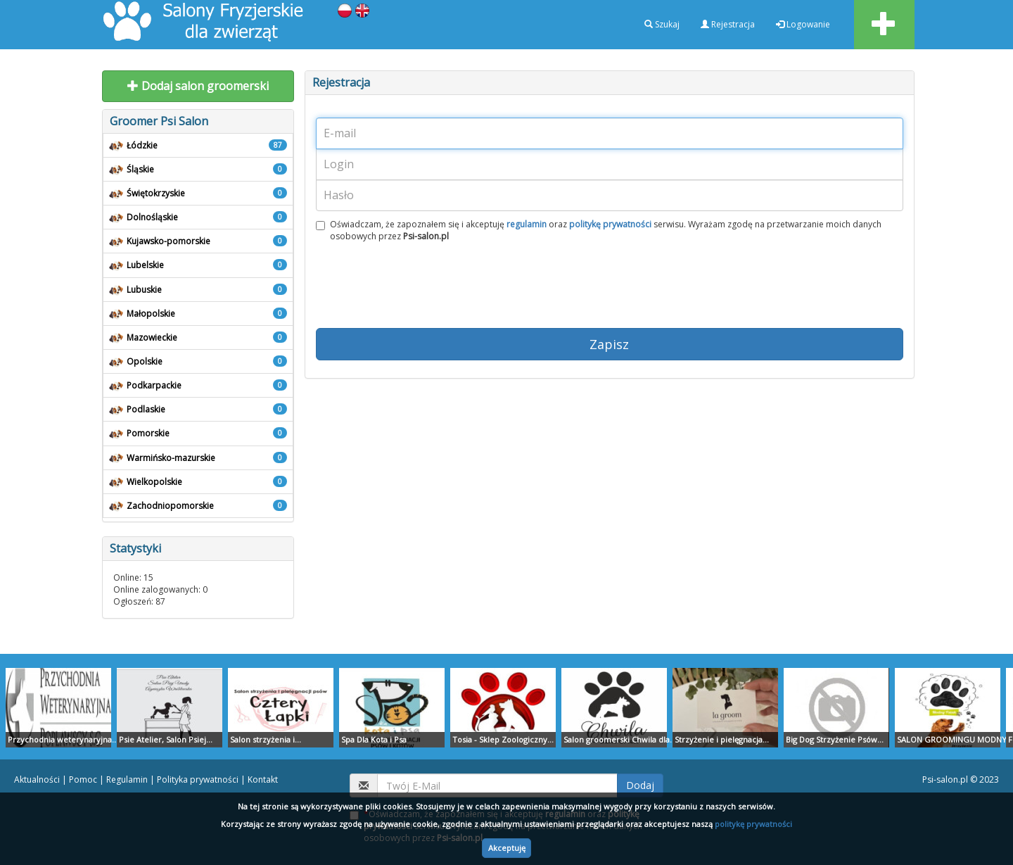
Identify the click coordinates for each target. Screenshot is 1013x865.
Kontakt (263, 779)
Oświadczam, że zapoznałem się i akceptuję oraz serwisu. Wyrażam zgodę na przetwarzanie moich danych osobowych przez (598, 230)
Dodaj (640, 785)
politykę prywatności (753, 824)
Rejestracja (728, 24)
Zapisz (609, 344)
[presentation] (423, 288)
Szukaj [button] (662, 24)
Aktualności (37, 779)
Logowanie (803, 24)
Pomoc (83, 779)
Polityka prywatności (197, 779)
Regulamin (127, 779)
